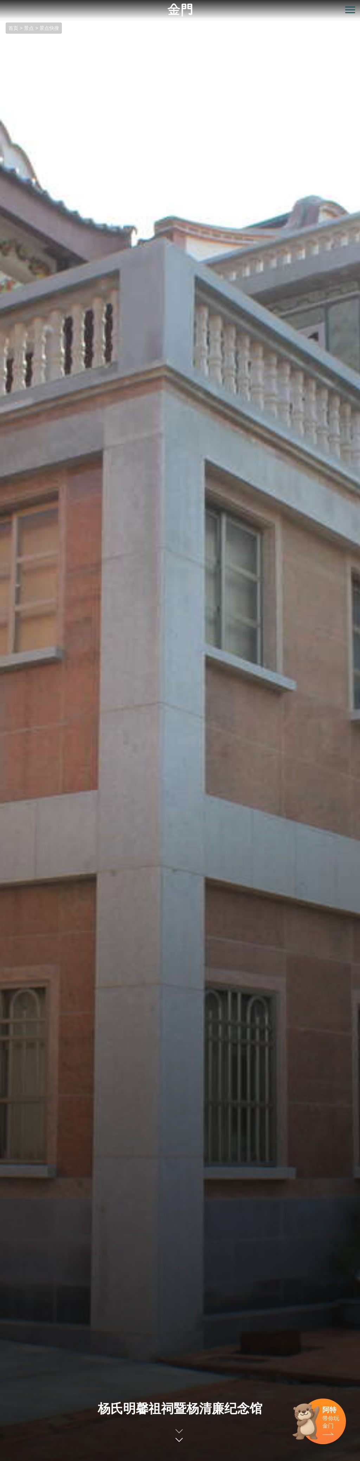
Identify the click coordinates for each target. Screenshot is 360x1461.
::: (2, 4)
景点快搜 (49, 28)
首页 (13, 28)
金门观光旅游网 (180, 10)
